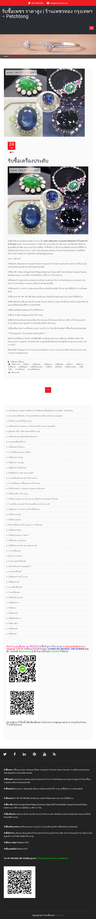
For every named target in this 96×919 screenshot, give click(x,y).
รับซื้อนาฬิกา (13, 623)
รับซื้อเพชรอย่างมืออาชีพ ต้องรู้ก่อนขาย (23, 437)
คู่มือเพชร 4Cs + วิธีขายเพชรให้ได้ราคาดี (24, 431)
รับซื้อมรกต (12, 367)
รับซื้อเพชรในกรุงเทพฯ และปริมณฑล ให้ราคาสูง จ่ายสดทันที (31, 426)
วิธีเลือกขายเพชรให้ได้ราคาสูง (20, 421)
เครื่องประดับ (15, 372)
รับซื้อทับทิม (59, 364)
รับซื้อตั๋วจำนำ (13, 603)
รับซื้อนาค (79, 364)
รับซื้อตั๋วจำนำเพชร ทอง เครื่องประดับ (22, 546)
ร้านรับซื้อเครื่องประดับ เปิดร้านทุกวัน (22, 478)
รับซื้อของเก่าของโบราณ (18, 577)
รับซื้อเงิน (49, 367)
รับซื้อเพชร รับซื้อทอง (16, 362)
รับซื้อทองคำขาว (14, 618)
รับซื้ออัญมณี (23, 367)
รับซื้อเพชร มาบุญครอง (17, 540)
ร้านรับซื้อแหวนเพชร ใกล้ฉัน (19, 452)
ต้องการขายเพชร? (15, 556)
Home (6, 56)
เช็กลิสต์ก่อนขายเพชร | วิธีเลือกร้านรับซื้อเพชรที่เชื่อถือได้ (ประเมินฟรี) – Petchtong (40, 411)
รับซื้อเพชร (58, 367)
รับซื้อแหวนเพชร (70, 367)
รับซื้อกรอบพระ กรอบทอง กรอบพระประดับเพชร (26, 488)
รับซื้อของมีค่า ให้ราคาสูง (18, 494)
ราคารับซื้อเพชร (14, 551)
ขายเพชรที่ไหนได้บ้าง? (17, 442)
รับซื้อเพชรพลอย (14, 530)
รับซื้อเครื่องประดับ (28, 161)
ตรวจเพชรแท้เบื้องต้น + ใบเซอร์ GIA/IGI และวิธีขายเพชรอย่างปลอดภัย (35, 416)
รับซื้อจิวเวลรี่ (15, 364)
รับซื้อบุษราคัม (13, 582)
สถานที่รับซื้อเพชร (34, 369)
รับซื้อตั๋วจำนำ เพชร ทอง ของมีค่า (21, 473)
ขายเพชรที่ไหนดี (14, 572)
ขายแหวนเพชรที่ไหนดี (17, 561)
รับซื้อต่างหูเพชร (14, 520)
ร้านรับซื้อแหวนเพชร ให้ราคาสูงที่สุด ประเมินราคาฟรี (29, 504)
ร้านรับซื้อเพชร (20, 369)
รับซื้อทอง (26, 364)
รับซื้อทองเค (48, 364)
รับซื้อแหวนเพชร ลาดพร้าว (18, 535)
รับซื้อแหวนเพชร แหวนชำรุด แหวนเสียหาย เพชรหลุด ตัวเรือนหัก (33, 499)
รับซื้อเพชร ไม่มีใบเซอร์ (17, 468)
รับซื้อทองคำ (37, 364)
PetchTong (59, 915)
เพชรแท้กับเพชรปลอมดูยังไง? (19, 566)
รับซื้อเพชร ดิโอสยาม (16, 447)
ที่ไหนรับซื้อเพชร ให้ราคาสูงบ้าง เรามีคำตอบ (25, 525)
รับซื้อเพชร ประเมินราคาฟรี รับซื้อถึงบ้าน (24, 509)
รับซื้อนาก (69, 364)
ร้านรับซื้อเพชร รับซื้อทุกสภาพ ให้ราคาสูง (24, 483)
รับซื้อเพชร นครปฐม (16, 463)
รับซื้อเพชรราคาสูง (15, 457)
